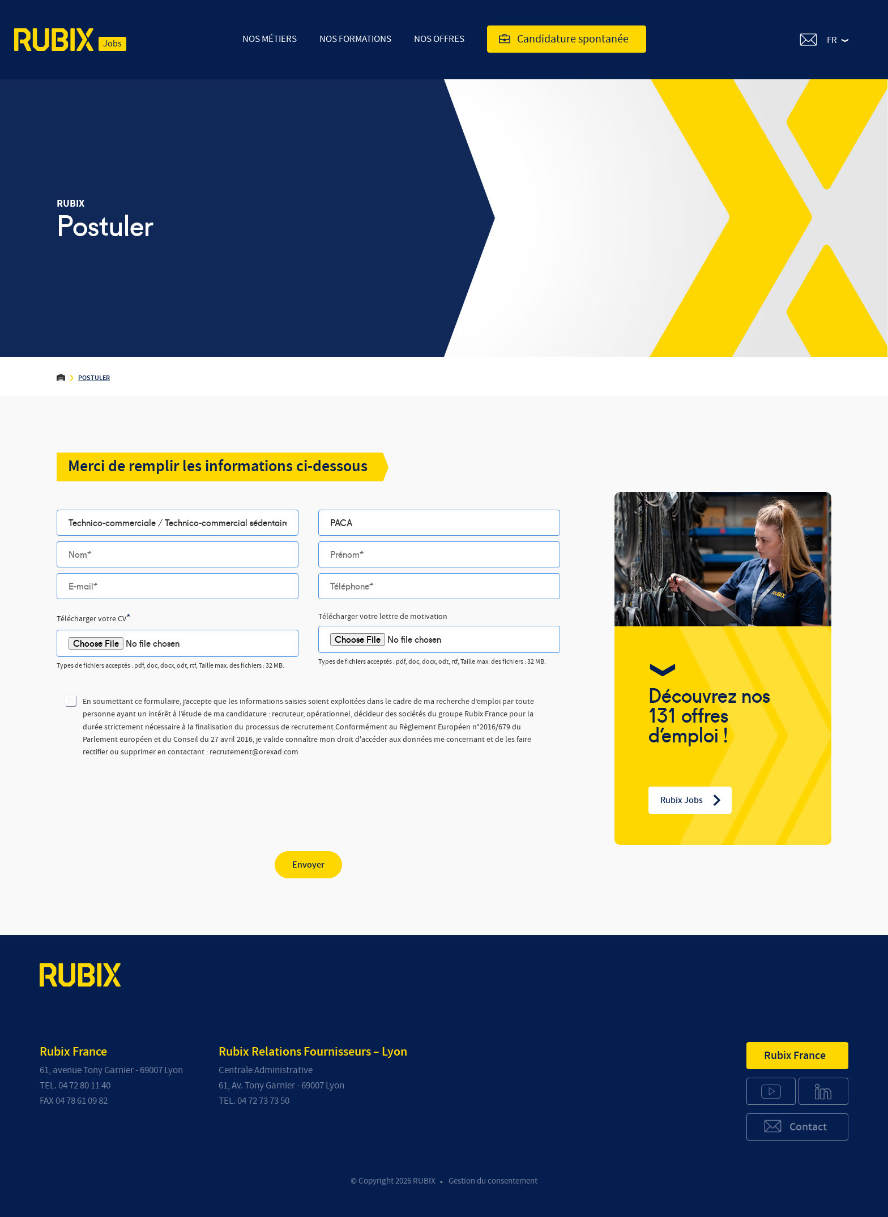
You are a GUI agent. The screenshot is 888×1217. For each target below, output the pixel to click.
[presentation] (143, 795)
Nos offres (439, 39)
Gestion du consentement (493, 1181)
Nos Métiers (269, 39)
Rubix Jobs (691, 800)
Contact (795, 1126)
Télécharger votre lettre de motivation (382, 617)
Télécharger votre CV (94, 618)
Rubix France (795, 1055)
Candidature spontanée (564, 39)
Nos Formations (355, 39)
